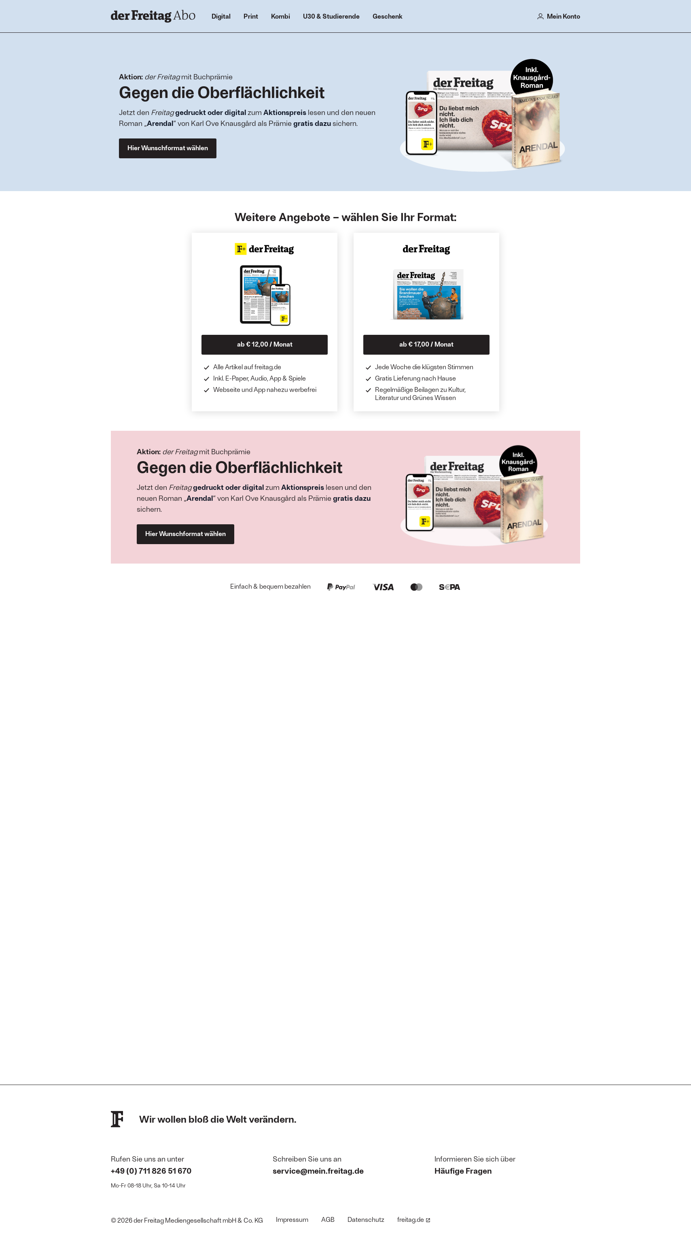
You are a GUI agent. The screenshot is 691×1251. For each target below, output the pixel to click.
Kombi (280, 16)
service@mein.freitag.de (318, 1170)
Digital (221, 16)
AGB (328, 1219)
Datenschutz (366, 1219)
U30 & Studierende (331, 16)
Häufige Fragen (463, 1170)
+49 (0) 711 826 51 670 (151, 1170)
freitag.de (413, 1219)
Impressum (292, 1219)
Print (251, 16)
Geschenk (388, 16)
